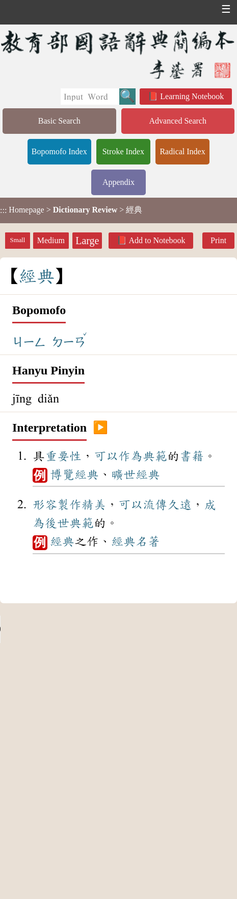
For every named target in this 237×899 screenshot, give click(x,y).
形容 (45, 505)
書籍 (191, 456)
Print (218, 240)
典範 (155, 456)
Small (17, 240)
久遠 (179, 505)
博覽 (62, 474)
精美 (94, 505)
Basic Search (59, 120)
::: (3, 210)
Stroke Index (123, 151)
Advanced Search (177, 120)
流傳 (155, 505)
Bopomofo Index (59, 151)
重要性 (63, 456)
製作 (69, 505)
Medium (51, 240)
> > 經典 (71, 210)
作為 (130, 456)
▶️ (100, 428)
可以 (106, 456)
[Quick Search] (90, 96)
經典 (86, 474)
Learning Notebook (192, 96)
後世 (57, 523)
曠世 (123, 474)
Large (87, 240)
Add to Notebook (156, 240)
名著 (148, 541)
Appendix (118, 182)
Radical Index (182, 151)
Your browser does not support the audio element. (76, 629)
